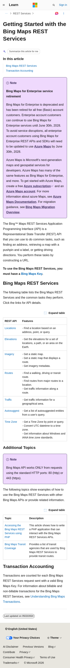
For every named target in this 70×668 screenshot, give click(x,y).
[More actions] (63, 13)
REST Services (22, 13)
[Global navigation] (3, 5)
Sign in (63, 4)
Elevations (11, 339)
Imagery (9, 354)
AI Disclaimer (10, 646)
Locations (10, 328)
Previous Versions (33, 646)
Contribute (9, 652)
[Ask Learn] (56, 13)
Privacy (24, 652)
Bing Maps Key (31, 273)
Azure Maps (42, 146)
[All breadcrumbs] (6, 13)
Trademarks (10, 662)
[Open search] (53, 5)
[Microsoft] (35, 5)
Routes (9, 372)
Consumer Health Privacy (18, 657)
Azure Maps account (20, 191)
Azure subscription (37, 186)
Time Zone (11, 421)
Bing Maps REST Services (21, 65)
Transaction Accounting (19, 70)
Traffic (8, 399)
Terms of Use (47, 657)
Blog (51, 646)
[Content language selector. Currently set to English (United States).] (21, 629)
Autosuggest (12, 410)
